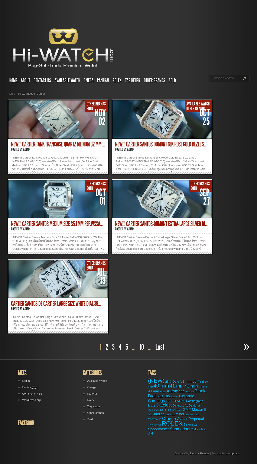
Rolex (90, 400)
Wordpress (232, 453)
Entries (29, 387)
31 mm (186, 381)
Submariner (180, 429)
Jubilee (159, 414)
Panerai (92, 393)
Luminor (178, 414)
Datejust (164, 405)
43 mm (203, 386)
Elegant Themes (199, 453)
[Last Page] (160, 347)
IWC (150, 414)
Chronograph (159, 400)
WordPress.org (31, 400)
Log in (26, 380)
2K (167, 381)
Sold (90, 419)
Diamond (152, 410)
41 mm (177, 386)
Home (11, 93)
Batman (189, 391)
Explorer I (170, 409)
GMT (179, 410)
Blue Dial (163, 396)
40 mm (161, 386)
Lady (168, 414)
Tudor (194, 429)
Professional (154, 424)
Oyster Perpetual (190, 419)
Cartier (175, 396)
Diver (161, 409)
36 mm (198, 381)
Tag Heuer (93, 406)
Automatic (176, 391)
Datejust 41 (180, 405)
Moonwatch (154, 419)
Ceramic (186, 396)
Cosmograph (194, 401)
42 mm (191, 385)
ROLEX (172, 423)
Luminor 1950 (192, 414)
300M (163, 391)
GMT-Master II (194, 409)
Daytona (194, 405)
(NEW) (156, 381)
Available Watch (97, 380)
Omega (91, 387)
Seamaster (191, 424)
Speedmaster (158, 429)
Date (151, 405)
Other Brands (95, 412)
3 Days (175, 381)
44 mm (153, 391)
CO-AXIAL (178, 401)
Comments (32, 393)
